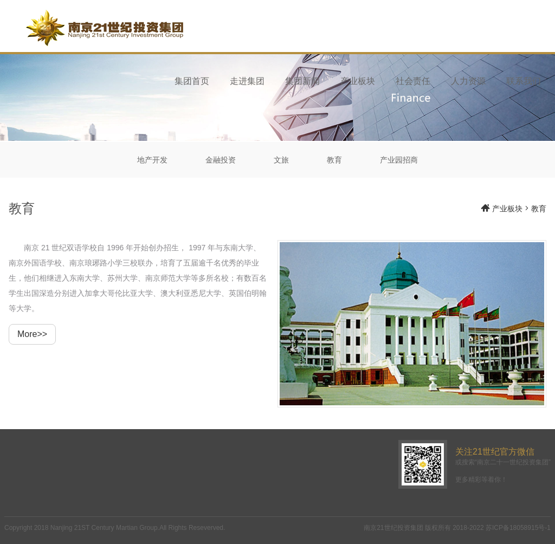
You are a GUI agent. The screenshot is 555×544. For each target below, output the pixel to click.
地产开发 (152, 160)
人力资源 (468, 81)
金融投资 (220, 160)
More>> (32, 334)
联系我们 (523, 81)
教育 (334, 160)
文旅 (281, 160)
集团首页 (192, 81)
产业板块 (357, 81)
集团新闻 (302, 81)
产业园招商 (399, 160)
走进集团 (247, 81)
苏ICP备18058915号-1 (518, 528)
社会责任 (413, 81)
